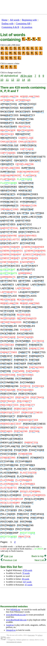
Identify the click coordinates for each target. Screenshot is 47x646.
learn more (31, 635)
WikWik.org (15, 610)
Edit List (7, 556)
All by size (26, 75)
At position (26, 27)
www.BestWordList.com (16, 615)
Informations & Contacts (14, 642)
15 (28, 79)
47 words (28, 585)
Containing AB (23, 23)
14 (23, 79)
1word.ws (10, 625)
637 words (27, 582)
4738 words (27, 570)
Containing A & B (10, 27)
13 (18, 79)
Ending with (7, 23)
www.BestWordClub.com (16, 620)
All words (14, 20)
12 (12, 79)
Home (5, 20)
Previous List (9, 560)
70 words (26, 573)
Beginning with (29, 20)
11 (7, 79)
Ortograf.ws (11, 630)
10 (1, 79)
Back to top (39, 556)
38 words (25, 579)
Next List (40, 560)
